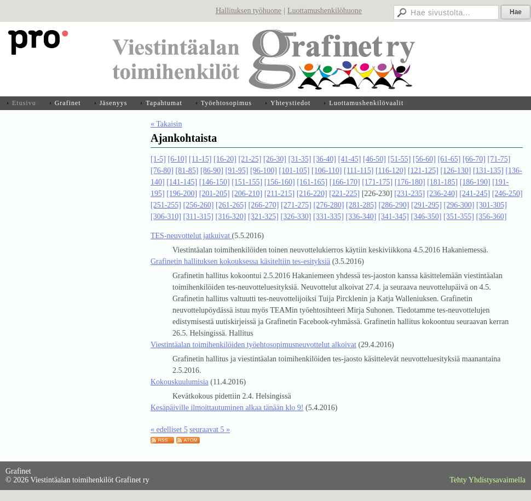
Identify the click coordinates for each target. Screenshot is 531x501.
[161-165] (312, 182)
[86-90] (211, 170)
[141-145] (181, 182)
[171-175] (377, 182)
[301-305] (491, 205)
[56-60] (424, 159)
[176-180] (410, 182)
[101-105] (294, 170)
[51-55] (399, 159)
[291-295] (426, 205)
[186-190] (475, 182)
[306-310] (166, 216)
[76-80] (162, 170)
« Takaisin (166, 124)
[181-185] (442, 182)
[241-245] (474, 193)
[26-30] (274, 159)
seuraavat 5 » (209, 429)
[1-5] (158, 159)
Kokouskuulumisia (180, 382)
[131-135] (488, 170)
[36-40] (324, 159)
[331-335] (328, 216)
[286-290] (394, 205)
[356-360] (491, 216)
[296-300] (459, 205)
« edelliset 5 (169, 429)
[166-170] (345, 182)
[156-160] (279, 182)
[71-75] (498, 159)
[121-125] (423, 170)
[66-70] (474, 159)
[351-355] (458, 216)
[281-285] (361, 205)
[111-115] (358, 170)
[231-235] (409, 193)
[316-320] (230, 216)
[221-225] (344, 193)
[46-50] (374, 159)
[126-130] (455, 170)
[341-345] (393, 216)
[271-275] (296, 205)
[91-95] (237, 170)
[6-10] (177, 159)
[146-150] (214, 182)
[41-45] (349, 159)
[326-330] (295, 216)
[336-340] (360, 216)
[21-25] (249, 159)
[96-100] (263, 170)
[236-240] (442, 193)
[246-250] (507, 193)
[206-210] (247, 193)
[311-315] (198, 216)
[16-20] (224, 159)
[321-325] (263, 216)
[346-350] (426, 216)
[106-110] (326, 170)
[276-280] (329, 205)
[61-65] (448, 159)
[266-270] (264, 205)
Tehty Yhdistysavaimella (487, 480)
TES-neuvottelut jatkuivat (191, 236)
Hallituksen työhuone (248, 11)
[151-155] (247, 182)
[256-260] (198, 205)
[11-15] (200, 159)
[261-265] (231, 205)
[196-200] (181, 193)
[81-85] (187, 170)
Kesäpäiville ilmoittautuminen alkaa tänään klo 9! (227, 408)
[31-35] (299, 159)
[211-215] (279, 193)
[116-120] (391, 170)
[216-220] (312, 193)
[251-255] (166, 205)
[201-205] (214, 193)
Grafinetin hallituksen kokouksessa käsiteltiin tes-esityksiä (240, 261)
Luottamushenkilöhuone (324, 11)
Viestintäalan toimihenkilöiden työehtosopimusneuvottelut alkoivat (253, 345)
